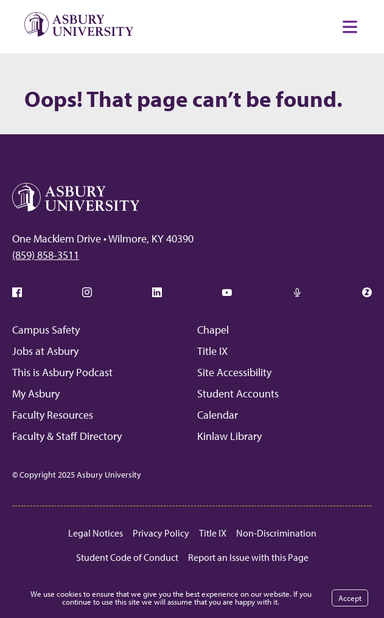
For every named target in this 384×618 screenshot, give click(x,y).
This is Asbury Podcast (62, 372)
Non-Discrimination (276, 533)
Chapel (213, 330)
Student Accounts (238, 393)
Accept (349, 598)
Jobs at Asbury (45, 351)
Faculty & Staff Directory (67, 436)
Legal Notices (95, 533)
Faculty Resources (52, 415)
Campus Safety (46, 330)
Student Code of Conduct (127, 557)
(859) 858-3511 (45, 255)
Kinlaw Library (229, 436)
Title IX (212, 351)
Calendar (217, 415)
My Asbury (36, 393)
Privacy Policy (161, 533)
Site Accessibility (234, 372)
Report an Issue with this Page (248, 557)
